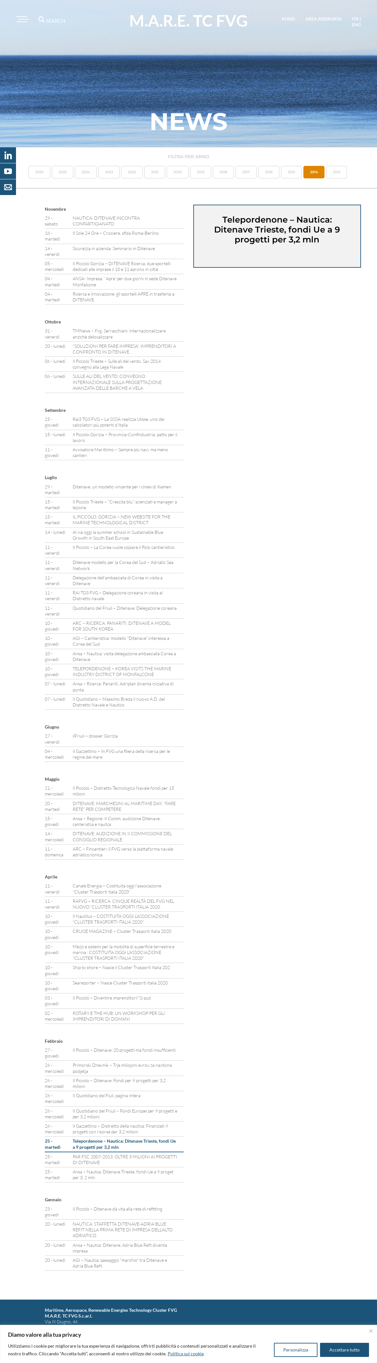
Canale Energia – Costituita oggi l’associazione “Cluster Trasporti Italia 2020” (117, 888)
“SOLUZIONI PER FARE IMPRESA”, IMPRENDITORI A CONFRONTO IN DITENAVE (124, 349)
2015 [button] (291, 172)
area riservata (323, 18)
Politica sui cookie (186, 1353)
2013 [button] (336, 172)
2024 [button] (86, 172)
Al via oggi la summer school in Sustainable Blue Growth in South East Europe (118, 535)
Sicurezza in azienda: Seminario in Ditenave (114, 248)
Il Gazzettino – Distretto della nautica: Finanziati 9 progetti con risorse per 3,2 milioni (120, 1128)
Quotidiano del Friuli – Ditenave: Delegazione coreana (125, 608)
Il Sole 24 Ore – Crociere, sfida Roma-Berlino (116, 233)
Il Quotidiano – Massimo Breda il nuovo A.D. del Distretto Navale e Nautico (119, 701)
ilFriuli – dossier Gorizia (95, 736)
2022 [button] (132, 172)
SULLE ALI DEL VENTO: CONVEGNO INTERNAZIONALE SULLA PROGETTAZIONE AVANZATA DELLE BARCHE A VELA (117, 381)
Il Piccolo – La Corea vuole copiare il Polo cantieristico (124, 547)
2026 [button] (39, 172)
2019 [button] (201, 172)
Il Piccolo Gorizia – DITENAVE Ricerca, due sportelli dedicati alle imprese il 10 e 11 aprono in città (122, 266)
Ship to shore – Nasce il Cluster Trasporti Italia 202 (121, 967)
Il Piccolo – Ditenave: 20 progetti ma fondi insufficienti (124, 1050)
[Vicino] (371, 1331)
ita (355, 18)
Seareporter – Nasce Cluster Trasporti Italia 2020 (120, 982)
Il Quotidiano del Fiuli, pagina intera (106, 1095)
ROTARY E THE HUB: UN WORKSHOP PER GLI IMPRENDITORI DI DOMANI (119, 1016)
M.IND (288, 18)
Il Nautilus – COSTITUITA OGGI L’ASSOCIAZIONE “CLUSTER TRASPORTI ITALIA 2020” (121, 919)
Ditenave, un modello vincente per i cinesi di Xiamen (122, 486)
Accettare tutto (344, 1349)
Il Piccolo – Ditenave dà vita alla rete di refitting (117, 1209)
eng (356, 24)
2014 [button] (314, 172)
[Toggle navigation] (22, 19)
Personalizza (295, 1349)
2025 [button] (63, 172)
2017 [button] (246, 172)
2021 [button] (154, 172)
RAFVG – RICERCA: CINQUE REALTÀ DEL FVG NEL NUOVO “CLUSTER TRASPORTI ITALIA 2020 (123, 904)
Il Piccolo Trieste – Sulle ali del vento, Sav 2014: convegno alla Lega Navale (117, 364)
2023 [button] (109, 172)
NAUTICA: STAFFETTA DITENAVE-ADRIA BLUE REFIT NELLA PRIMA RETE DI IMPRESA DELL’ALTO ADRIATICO (122, 1229)
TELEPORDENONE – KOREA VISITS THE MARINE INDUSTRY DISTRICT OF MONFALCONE (122, 671)
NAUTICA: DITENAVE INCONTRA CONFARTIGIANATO (106, 220)
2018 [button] (223, 172)
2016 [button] (269, 172)
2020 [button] (177, 172)
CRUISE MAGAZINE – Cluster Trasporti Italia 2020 (122, 931)
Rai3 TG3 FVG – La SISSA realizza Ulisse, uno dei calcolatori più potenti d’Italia (118, 422)
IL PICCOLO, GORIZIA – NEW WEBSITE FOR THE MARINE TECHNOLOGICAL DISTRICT (121, 519)
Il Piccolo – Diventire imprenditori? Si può (112, 997)
